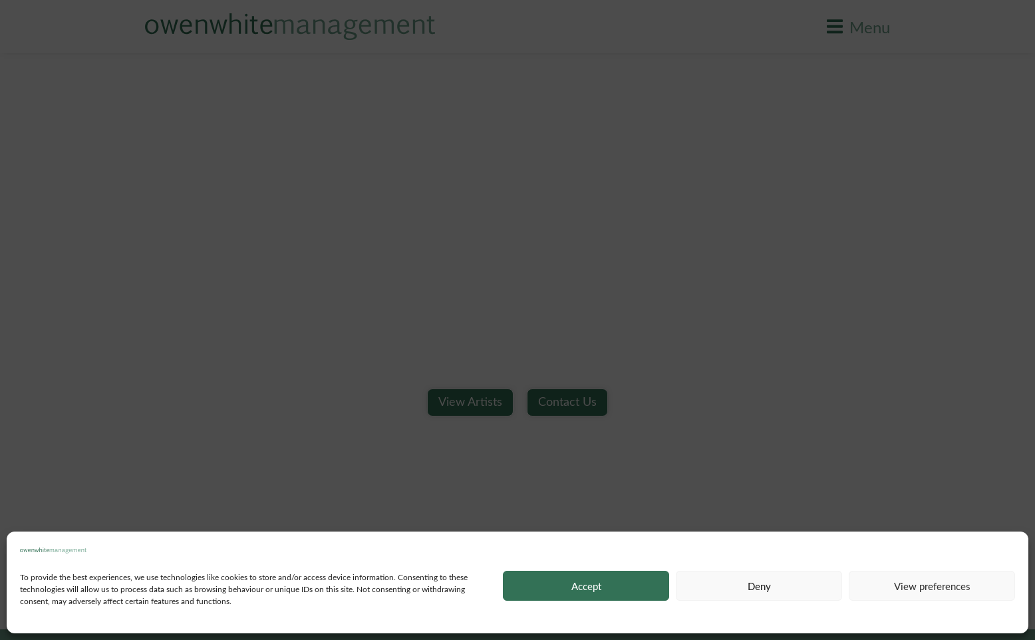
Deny (759, 586)
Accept (586, 586)
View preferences (932, 586)
